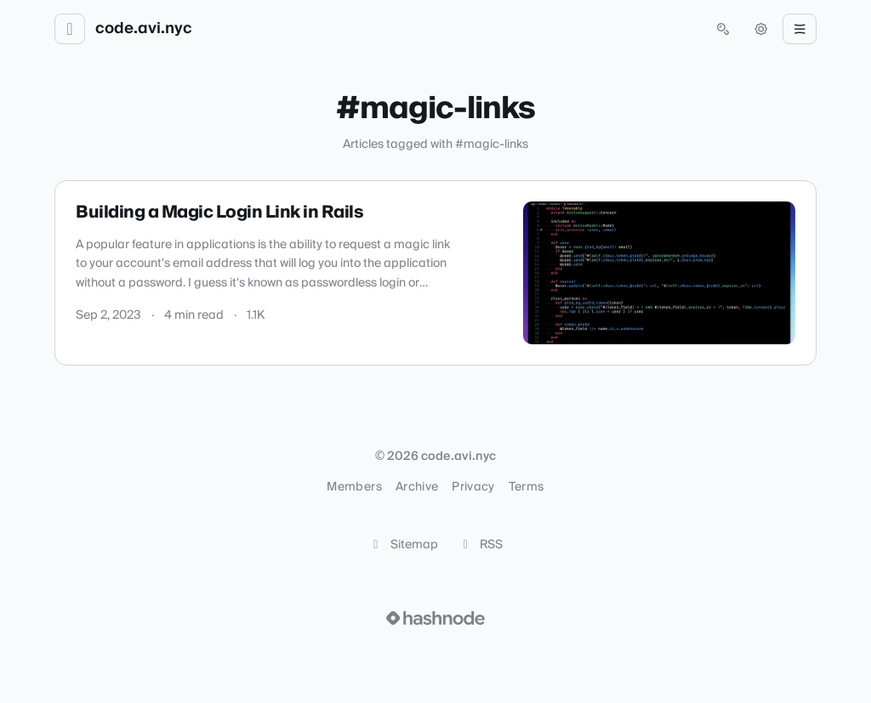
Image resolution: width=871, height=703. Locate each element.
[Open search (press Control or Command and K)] (723, 29)
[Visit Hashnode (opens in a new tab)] (435, 618)
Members (354, 487)
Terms (526, 487)
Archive (417, 487)
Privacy (473, 487)
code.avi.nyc (143, 29)
